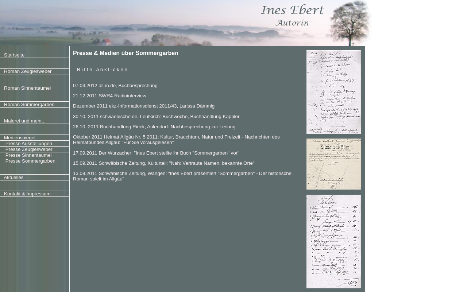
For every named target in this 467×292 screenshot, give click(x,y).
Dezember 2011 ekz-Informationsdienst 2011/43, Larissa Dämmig (144, 106)
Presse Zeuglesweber (28, 149)
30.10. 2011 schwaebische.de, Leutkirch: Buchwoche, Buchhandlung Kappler (156, 116)
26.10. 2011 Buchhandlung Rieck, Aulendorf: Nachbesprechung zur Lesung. (155, 126)
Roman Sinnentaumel (27, 88)
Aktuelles (13, 177)
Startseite (14, 55)
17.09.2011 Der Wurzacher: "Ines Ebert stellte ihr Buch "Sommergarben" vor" (156, 153)
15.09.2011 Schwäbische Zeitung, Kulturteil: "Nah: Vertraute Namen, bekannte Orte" (164, 163)
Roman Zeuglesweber (27, 71)
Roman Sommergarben (29, 104)
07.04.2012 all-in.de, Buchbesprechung (115, 85)
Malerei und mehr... (25, 121)
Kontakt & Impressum (27, 193)
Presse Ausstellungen (28, 143)
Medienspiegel (19, 137)
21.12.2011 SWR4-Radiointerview (109, 95)
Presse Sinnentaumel (27, 155)
